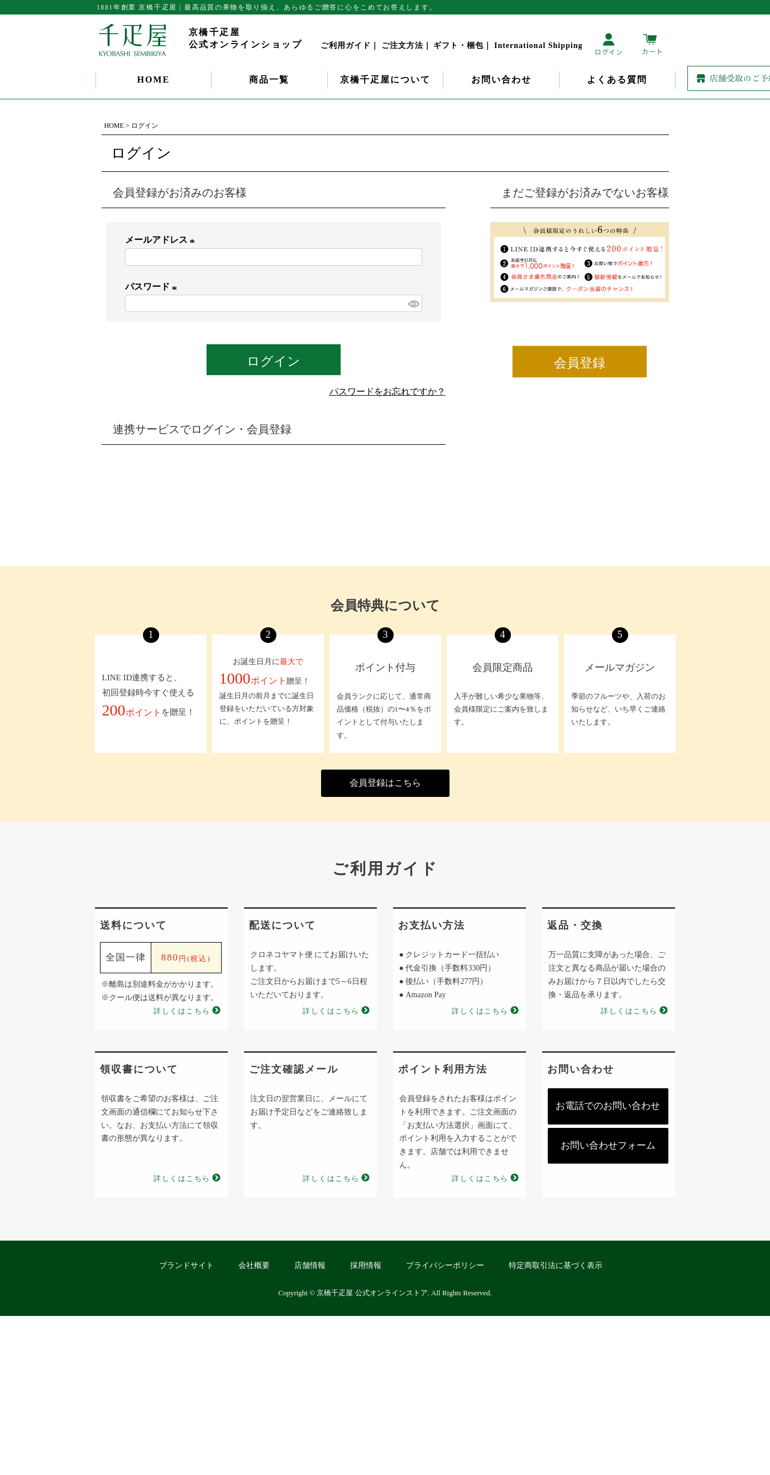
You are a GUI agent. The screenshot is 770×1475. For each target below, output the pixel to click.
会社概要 (254, 1265)
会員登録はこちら (385, 782)
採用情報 (365, 1265)
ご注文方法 (402, 45)
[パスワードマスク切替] (413, 303)
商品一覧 (269, 79)
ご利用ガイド (346, 45)
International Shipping (538, 45)
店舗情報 (310, 1265)
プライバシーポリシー (445, 1265)
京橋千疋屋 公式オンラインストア (372, 1293)
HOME (153, 79)
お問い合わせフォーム (608, 1145)
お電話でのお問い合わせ (608, 1106)
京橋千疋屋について (385, 79)
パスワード (153, 286)
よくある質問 (617, 79)
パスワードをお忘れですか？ (387, 391)
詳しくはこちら (182, 1011)
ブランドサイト (186, 1265)
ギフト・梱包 (458, 45)
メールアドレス (162, 239)
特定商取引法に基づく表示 (555, 1265)
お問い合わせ (501, 79)
